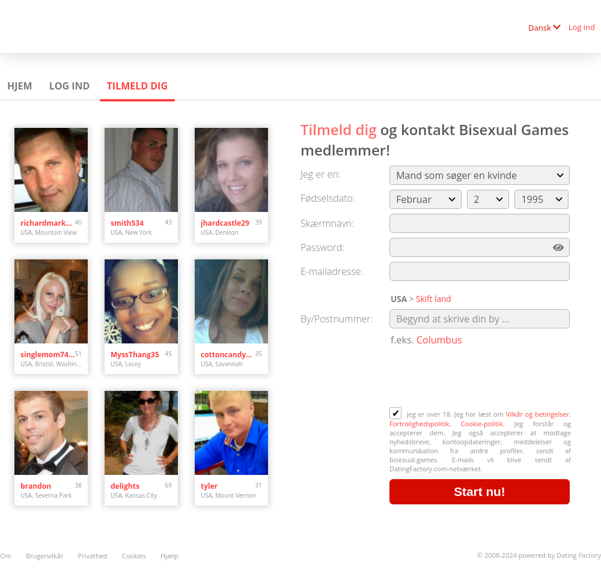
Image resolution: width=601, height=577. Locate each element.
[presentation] (480, 377)
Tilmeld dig (137, 85)
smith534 (127, 223)
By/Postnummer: (336, 318)
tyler (209, 486)
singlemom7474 (47, 354)
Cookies (134, 555)
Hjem (19, 85)
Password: (322, 247)
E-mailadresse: (331, 271)
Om (5, 555)
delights (125, 486)
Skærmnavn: (327, 223)
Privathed (93, 555)
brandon (35, 486)
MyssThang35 (135, 354)
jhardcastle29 (225, 223)
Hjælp (169, 555)
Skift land (433, 298)
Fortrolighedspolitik (419, 423)
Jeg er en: (320, 174)
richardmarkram (47, 223)
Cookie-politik (482, 423)
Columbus (439, 339)
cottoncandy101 (228, 354)
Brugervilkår (44, 555)
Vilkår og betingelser (537, 413)
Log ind (582, 27)
